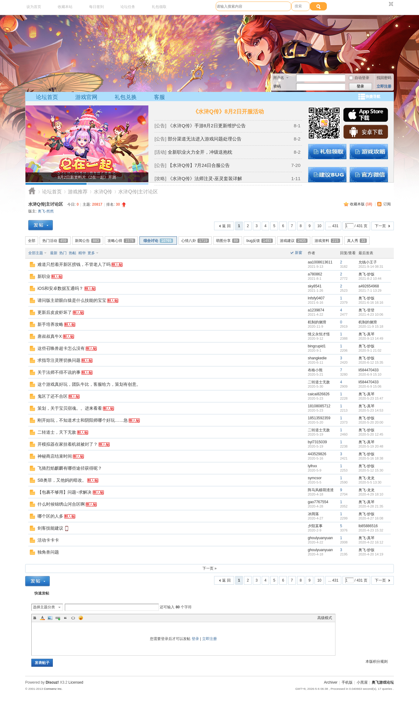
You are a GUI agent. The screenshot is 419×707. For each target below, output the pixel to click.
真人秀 (357, 241)
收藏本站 (65, 7)
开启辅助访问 (385, 4)
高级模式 (324, 618)
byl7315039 (317, 442)
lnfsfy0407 (316, 298)
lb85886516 (368, 526)
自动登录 (359, 78)
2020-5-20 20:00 (370, 422)
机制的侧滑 (317, 322)
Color (42, 618)
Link (58, 618)
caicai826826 (319, 394)
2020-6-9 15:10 (370, 374)
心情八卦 (195, 241)
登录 (195, 639)
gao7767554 (318, 502)
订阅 (387, 204)
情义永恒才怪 (319, 334)
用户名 (278, 78)
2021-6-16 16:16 (370, 302)
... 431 (333, 226)
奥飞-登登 (366, 310)
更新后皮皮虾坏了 (54, 312)
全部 (31, 241)
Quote (65, 618)
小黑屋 (362, 682)
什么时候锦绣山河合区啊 (61, 504)
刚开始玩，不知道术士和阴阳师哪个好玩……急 (82, 420)
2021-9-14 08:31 (370, 266)
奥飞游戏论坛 (32, 191)
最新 (53, 253)
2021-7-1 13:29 (370, 290)
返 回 (226, 226)
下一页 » (209, 568)
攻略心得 (121, 241)
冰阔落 (313, 514)
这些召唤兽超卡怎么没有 (61, 348)
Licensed (76, 682)
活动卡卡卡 (48, 540)
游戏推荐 (78, 191)
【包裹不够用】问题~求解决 (64, 492)
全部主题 (35, 253)
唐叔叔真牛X (49, 336)
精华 (82, 253)
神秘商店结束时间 (54, 456)
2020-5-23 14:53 (370, 410)
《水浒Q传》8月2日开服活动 (228, 112)
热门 (63, 253)
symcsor (315, 478)
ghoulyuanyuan (320, 538)
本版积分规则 (377, 661)
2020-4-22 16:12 (370, 542)
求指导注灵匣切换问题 (58, 360)
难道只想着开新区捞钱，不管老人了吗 (74, 264)
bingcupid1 (317, 346)
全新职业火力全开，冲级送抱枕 (200, 152)
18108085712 (319, 406)
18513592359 (319, 418)
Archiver (331, 682)
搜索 (298, 6)
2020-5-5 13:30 (370, 482)
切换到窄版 (390, 4)
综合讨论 (158, 241)
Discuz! (52, 682)
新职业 (43, 276)
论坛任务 (127, 7)
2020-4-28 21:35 (370, 506)
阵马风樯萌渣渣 (321, 490)
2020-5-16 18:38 (370, 458)
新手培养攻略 (50, 324)
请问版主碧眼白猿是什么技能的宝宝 (71, 300)
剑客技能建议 (50, 528)
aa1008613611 (320, 262)
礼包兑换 (126, 97)
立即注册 (384, 86)
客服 (159, 97)
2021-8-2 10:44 (370, 278)
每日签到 (96, 7)
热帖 (72, 253)
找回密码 (384, 78)
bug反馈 (259, 241)
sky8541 (315, 286)
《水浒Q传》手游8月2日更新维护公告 (206, 125)
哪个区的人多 (50, 516)
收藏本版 (361, 204)
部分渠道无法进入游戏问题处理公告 (204, 138)
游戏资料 (327, 241)
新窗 (298, 253)
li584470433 (368, 370)
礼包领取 (159, 7)
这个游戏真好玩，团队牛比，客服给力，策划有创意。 (89, 384)
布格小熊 (315, 370)
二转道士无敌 (319, 382)
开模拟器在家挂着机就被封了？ (67, 444)
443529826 (317, 454)
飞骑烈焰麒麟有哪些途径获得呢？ (69, 468)
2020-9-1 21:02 (370, 350)
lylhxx (312, 466)
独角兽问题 (48, 552)
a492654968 (368, 286)
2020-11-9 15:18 (370, 326)
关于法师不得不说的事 (58, 372)
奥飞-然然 (46, 211)
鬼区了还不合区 (52, 396)
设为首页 (33, 7)
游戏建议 (293, 241)
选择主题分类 (44, 607)
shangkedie (317, 358)
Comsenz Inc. (53, 688)
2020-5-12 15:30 (370, 470)
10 (319, 226)
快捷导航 (373, 96)
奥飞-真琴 (366, 334)
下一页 (380, 226)
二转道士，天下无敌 (56, 432)
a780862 (315, 274)
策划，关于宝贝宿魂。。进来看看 (69, 408)
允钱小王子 (367, 262)
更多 (91, 253)
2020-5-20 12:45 (370, 434)
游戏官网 (86, 97)
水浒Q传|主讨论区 (45, 204)
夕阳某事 (315, 526)
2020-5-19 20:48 (370, 446)
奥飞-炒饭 (366, 274)
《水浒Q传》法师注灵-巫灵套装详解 (205, 178)
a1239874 (316, 310)
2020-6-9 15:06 (370, 386)
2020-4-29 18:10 (370, 494)
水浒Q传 (103, 191)
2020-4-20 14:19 (370, 554)
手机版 (347, 682)
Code (73, 618)
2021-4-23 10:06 (370, 314)
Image (50, 618)
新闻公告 (87, 241)
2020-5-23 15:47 (370, 398)
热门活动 (55, 241)
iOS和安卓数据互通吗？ (60, 288)
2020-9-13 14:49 (370, 338)
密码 (277, 86)
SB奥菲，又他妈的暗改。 (61, 480)
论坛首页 (47, 97)
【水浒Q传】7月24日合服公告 (199, 165)
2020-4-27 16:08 (370, 518)
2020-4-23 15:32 (370, 530)
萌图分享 (227, 241)
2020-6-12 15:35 (370, 362)
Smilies (81, 618)
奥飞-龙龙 (366, 478)
